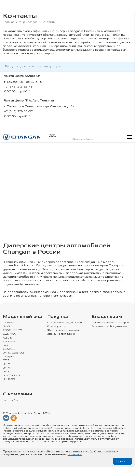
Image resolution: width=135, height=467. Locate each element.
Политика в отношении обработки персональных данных (39, 447)
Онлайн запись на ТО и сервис (111, 320)
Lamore (7, 342)
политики (75, 454)
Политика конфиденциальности (100, 447)
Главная (8, 22)
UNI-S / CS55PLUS (14, 350)
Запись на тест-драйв (61, 331)
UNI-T (6, 361)
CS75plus (8, 354)
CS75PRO (8, 320)
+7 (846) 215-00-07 (18, 111)
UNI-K (6, 368)
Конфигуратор (56, 323)
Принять (122, 461)
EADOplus (9, 338)
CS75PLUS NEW (12, 327)
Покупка (57, 314)
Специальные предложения (65, 320)
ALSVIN (7, 335)
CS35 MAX (9, 331)
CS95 (6, 357)
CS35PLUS (9, 346)
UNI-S (6, 323)
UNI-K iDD (9, 376)
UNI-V (6, 365)
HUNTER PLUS (11, 372)
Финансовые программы (63, 327)
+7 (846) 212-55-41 (18, 86)
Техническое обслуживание (109, 323)
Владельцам (107, 314)
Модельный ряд (23, 314)
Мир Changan (28, 22)
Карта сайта (10, 397)
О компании (17, 391)
